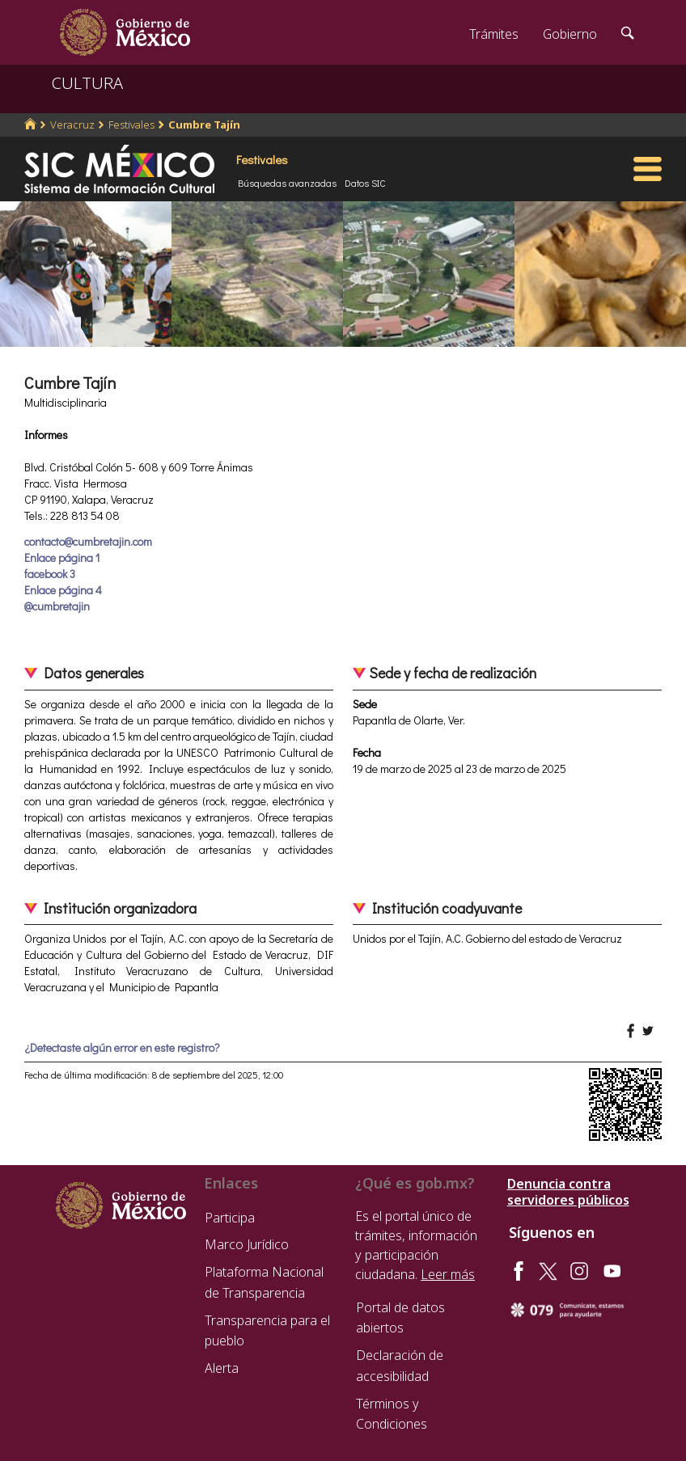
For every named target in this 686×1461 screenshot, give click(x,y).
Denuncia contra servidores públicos (568, 1192)
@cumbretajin (57, 606)
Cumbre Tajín (204, 124)
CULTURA (87, 83)
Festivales (131, 124)
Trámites (494, 34)
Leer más (448, 1274)
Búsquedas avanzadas (287, 182)
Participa (230, 1218)
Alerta (222, 1368)
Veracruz (72, 124)
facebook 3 (49, 573)
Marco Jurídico (247, 1244)
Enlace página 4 (63, 589)
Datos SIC (365, 182)
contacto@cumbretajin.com (88, 541)
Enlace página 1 (62, 557)
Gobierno (570, 34)
